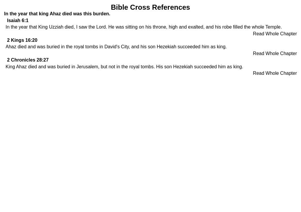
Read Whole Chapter (275, 33)
